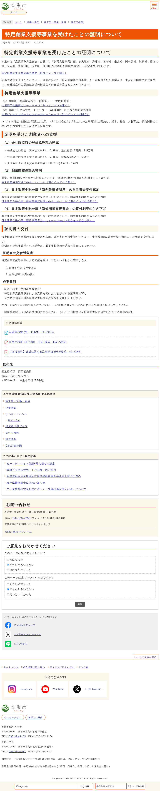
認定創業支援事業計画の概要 (35, 73)
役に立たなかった (21, 570)
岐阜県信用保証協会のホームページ (39, 182)
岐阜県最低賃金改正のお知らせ (26, 482)
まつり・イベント (16, 414)
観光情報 (10, 439)
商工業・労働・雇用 (55, 22)
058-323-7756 (21, 518)
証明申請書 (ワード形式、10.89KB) (30, 333)
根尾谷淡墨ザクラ (16, 426)
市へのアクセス (12, 717)
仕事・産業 (33, 22)
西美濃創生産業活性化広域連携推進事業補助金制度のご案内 (44, 476)
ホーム (18, 22)
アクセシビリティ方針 (62, 667)
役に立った (16, 559)
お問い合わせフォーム (18, 531)
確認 (80, 604)
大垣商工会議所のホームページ (36, 105)
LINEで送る (16, 644)
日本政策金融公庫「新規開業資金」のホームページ (48, 220)
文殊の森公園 (13, 445)
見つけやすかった (21, 584)
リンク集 (83, 667)
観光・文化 (14, 420)
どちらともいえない (22, 565)
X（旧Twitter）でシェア (23, 634)
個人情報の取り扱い (34, 667)
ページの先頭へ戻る (145, 657)
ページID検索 (138, 786)
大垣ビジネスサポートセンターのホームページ (46, 114)
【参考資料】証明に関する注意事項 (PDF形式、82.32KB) (44, 352)
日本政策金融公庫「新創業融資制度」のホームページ (50, 201)
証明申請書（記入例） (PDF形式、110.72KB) (37, 342)
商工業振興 (77, 22)
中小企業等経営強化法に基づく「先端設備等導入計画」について (46, 489)
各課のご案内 (35, 717)
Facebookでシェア (20, 625)
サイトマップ (11, 667)
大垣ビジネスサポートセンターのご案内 (31, 470)
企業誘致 (10, 407)
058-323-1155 (17, 736)
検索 (87, 786)
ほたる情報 (12, 432)
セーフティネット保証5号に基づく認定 (31, 463)
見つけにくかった (21, 594)
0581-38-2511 (17, 751)
